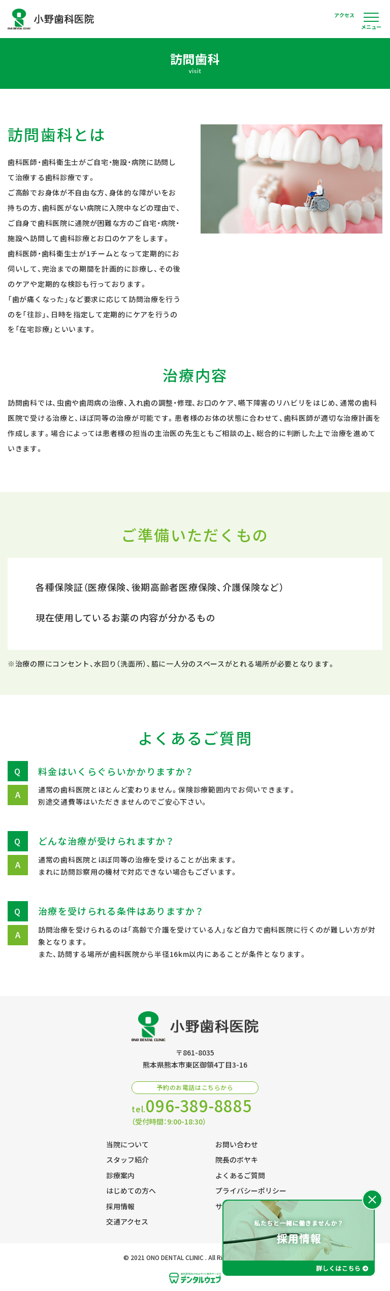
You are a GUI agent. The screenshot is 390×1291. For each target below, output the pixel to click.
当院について (127, 1144)
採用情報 (120, 1206)
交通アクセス (127, 1221)
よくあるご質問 (240, 1175)
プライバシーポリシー (250, 1190)
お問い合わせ (236, 1144)
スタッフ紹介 (127, 1159)
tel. (192, 1106)
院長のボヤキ (236, 1159)
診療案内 (120, 1175)
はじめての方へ (131, 1190)
